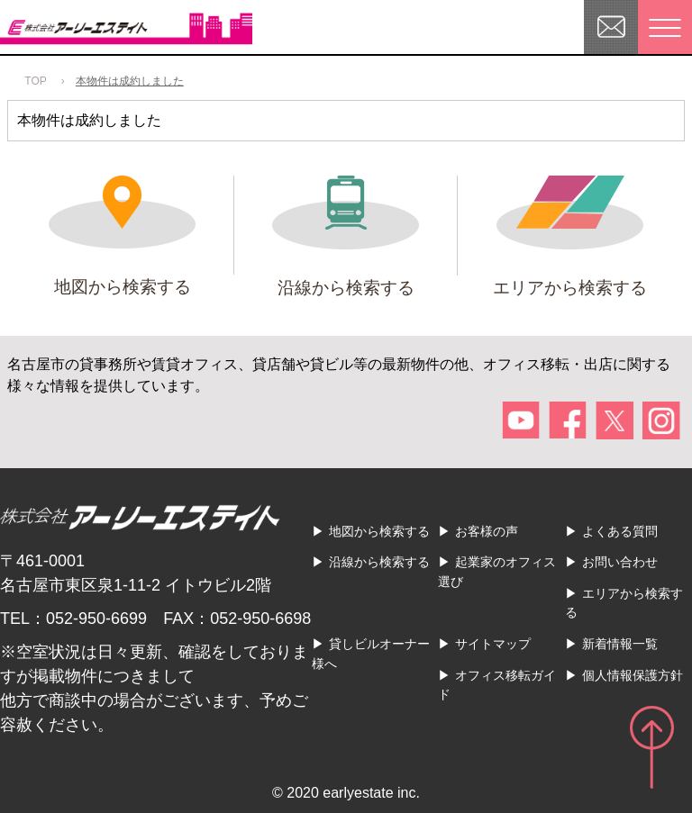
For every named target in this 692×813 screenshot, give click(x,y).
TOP (35, 81)
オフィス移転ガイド (497, 685)
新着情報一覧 (620, 644)
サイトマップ (493, 644)
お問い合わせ (620, 562)
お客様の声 (486, 531)
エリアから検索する (624, 603)
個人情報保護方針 (632, 675)
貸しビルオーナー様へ (371, 654)
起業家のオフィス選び (497, 572)
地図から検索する (379, 531)
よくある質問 (620, 531)
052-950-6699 (96, 619)
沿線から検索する (379, 562)
